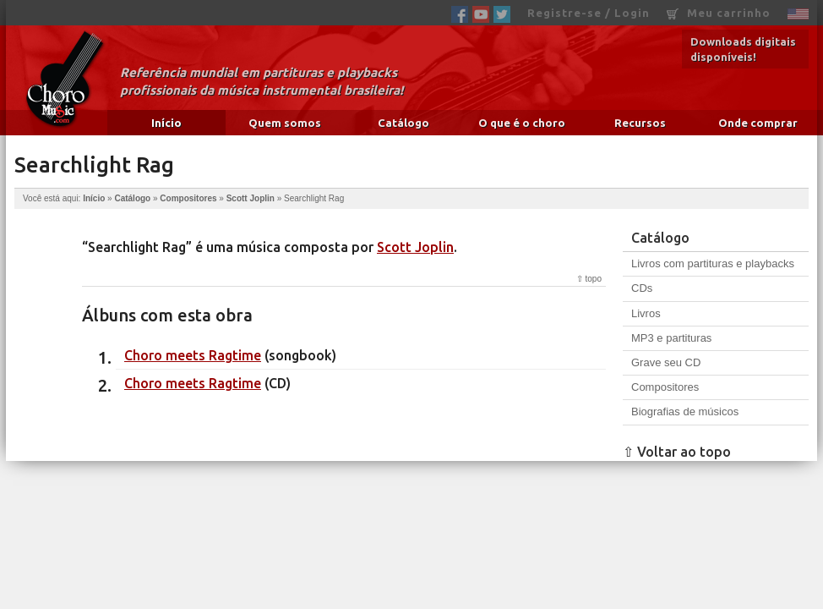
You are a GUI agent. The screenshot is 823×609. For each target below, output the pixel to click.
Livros (646, 313)
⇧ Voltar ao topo (677, 451)
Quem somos (284, 123)
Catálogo (403, 123)
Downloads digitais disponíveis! (743, 49)
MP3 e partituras (671, 338)
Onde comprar (758, 123)
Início (166, 123)
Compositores (188, 198)
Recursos (640, 123)
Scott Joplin (250, 198)
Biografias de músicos (685, 411)
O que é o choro (521, 123)
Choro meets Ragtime (192, 355)
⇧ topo (589, 278)
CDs (641, 288)
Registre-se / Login (588, 13)
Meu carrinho (719, 13)
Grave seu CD (665, 362)
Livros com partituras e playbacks (712, 263)
